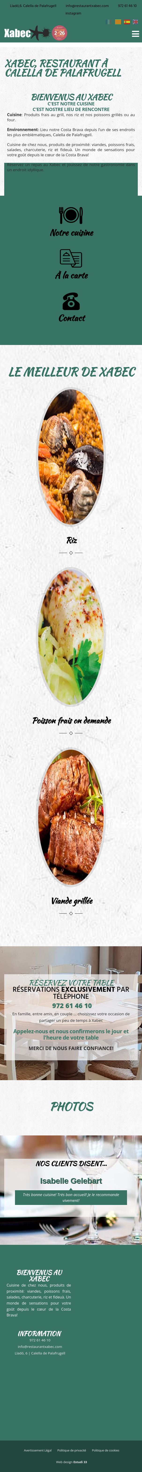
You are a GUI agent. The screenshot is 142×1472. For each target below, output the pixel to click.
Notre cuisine (71, 232)
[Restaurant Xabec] (39, 1391)
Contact (71, 318)
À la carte (71, 275)
